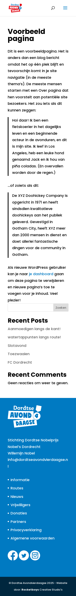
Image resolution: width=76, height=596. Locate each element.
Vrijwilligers (20, 504)
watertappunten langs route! (34, 337)
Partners (18, 521)
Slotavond (17, 345)
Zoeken (61, 308)
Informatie (20, 479)
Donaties (19, 513)
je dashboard (41, 273)
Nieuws (17, 496)
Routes (17, 488)
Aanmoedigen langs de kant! (34, 328)
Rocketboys (30, 590)
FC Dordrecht (20, 362)
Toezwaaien (19, 353)
